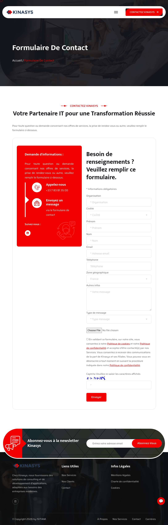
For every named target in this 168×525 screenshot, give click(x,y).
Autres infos (93, 285)
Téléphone (92, 260)
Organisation (93, 196)
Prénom (90, 221)
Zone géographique (97, 272)
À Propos (102, 519)
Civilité (90, 208)
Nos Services (69, 475)
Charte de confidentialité (125, 481)
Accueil (17, 60)
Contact (66, 488)
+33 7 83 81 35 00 (57, 190)
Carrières (151, 519)
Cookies (115, 488)
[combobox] (118, 215)
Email (89, 247)
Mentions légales (120, 475)
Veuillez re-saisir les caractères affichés (118, 374)
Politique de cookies (118, 344)
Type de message (96, 313)
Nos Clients (68, 481)
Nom (89, 234)
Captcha (90, 374)
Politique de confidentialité (125, 365)
